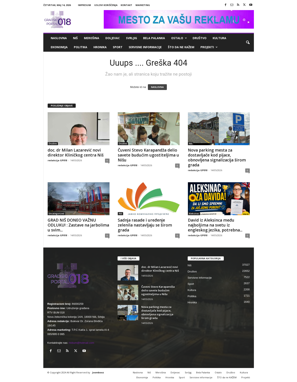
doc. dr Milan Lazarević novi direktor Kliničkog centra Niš (76, 152)
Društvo (199, 38)
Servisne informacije (145, 47)
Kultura (219, 38)
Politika (80, 47)
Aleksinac (194, 213)
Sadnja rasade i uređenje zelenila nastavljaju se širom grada (145, 225)
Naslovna (59, 38)
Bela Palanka (154, 38)
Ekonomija (59, 47)
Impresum (84, 5)
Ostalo (179, 38)
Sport (118, 47)
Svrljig (131, 38)
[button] (247, 42)
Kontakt (126, 5)
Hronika (100, 47)
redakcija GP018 (57, 160)
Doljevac (112, 38)
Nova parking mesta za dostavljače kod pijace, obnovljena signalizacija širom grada (217, 157)
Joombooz (98, 372)
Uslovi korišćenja (106, 5)
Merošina (91, 38)
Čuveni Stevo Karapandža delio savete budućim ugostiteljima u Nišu (148, 155)
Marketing (143, 5)
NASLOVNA (157, 87)
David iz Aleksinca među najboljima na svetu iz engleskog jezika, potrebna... (215, 225)
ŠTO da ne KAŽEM (181, 47)
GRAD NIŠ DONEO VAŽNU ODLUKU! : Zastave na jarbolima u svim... (78, 225)
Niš (75, 38)
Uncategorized (56, 213)
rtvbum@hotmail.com (81, 342)
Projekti (209, 47)
